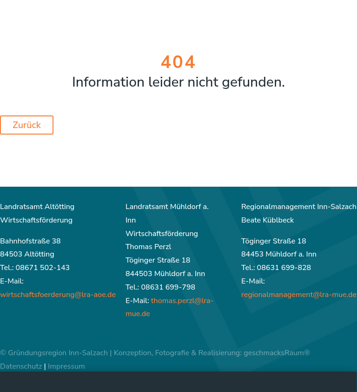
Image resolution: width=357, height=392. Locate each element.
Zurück (27, 125)
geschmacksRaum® (277, 353)
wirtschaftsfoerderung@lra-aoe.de (58, 295)
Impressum (66, 366)
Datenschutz (21, 366)
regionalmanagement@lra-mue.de (299, 295)
